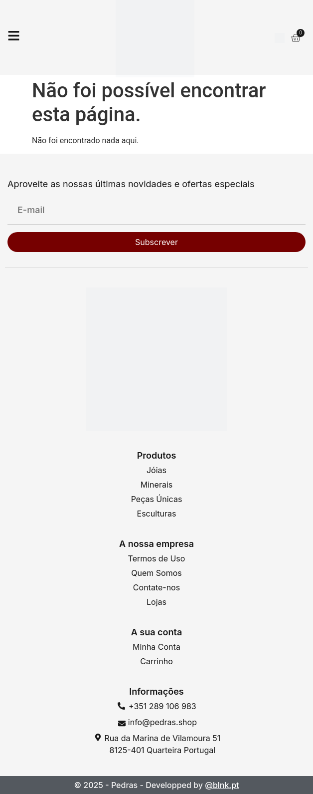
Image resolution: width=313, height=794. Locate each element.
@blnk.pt (222, 785)
